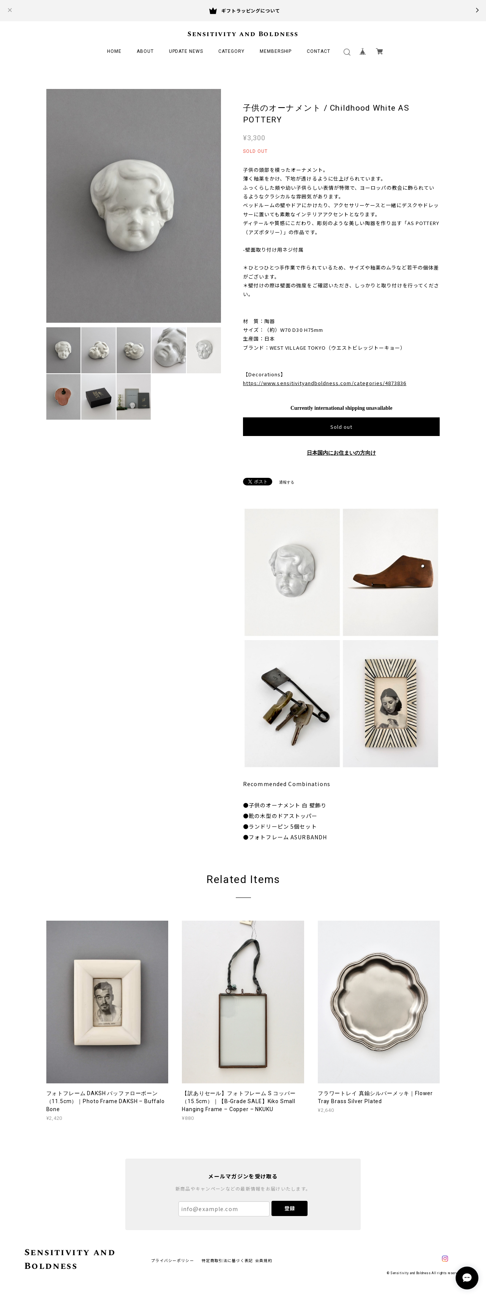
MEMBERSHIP (276, 51)
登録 (289, 1208)
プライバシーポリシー (172, 1260)
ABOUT (145, 51)
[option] (133, 206)
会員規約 (263, 1260)
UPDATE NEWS (186, 51)
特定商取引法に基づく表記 (227, 1260)
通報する (286, 482)
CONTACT (318, 51)
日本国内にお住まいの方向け (341, 453)
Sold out (341, 426)
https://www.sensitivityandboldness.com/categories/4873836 (324, 383)
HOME (114, 51)
